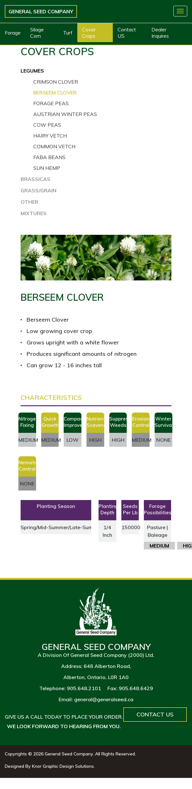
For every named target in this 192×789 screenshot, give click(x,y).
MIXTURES (34, 213)
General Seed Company (41, 11)
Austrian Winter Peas (65, 114)
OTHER (29, 202)
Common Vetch (54, 146)
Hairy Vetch (50, 135)
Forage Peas (51, 103)
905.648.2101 (84, 688)
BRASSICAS (35, 179)
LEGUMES (32, 70)
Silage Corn (37, 32)
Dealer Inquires (160, 32)
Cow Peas (47, 125)
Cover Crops (89, 32)
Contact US (127, 32)
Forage (13, 32)
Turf (68, 32)
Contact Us (155, 714)
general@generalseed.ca (103, 699)
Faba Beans (49, 157)
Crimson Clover (55, 82)
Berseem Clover (55, 92)
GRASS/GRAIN (38, 190)
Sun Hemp (46, 168)
